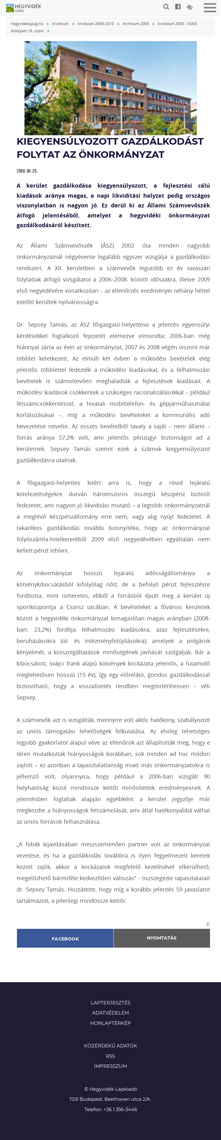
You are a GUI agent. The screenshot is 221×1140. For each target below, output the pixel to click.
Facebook (65, 939)
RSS (110, 1056)
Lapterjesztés (110, 1003)
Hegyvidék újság (27, 8)
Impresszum (110, 1066)
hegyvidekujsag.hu (27, 23)
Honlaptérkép (110, 1023)
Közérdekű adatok (110, 1046)
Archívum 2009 (136, 23)
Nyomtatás (161, 938)
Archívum (60, 23)
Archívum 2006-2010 (95, 23)
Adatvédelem (110, 1013)
